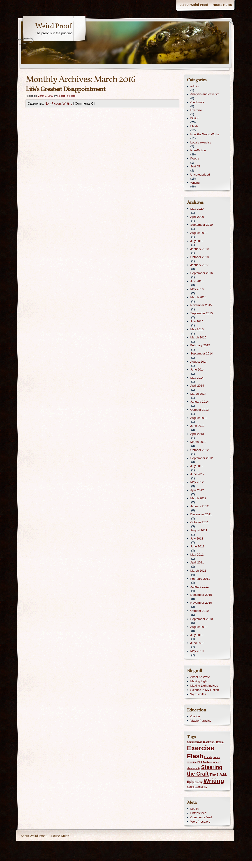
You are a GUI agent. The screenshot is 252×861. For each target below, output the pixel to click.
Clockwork (197, 102)
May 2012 (197, 482)
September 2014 (201, 353)
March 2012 (198, 498)
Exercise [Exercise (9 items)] (200, 748)
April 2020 (197, 216)
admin (194, 86)
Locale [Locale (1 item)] (208, 757)
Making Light (199, 681)
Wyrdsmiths (198, 694)
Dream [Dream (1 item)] (220, 742)
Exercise (196, 110)
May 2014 (197, 377)
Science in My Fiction (204, 690)
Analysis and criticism (204, 94)
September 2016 (201, 273)
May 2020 (197, 208)
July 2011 (196, 538)
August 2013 (198, 418)
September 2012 (201, 458)
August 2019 (198, 233)
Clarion (195, 716)
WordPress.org (200, 821)
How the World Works (205, 134)
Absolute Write (200, 677)
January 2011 (199, 586)
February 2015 (200, 345)
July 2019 (196, 241)
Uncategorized (200, 174)
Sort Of (195, 166)
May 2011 (197, 554)
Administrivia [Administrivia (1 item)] (194, 742)
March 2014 (198, 393)
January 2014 (199, 401)
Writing (67, 103)
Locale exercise (200, 142)
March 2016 (198, 297)
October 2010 (199, 610)
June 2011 (197, 546)
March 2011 (198, 570)
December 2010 (201, 594)
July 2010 (196, 635)
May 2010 (197, 651)
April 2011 (197, 562)
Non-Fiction (53, 103)
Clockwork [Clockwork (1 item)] (209, 742)
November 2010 (201, 602)
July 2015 (196, 321)
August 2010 (198, 627)
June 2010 (197, 643)
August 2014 (198, 361)
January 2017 (199, 265)
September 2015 (201, 313)
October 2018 (199, 257)
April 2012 (197, 490)
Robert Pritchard (66, 95)
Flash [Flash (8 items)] (195, 756)
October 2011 (199, 522)
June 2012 (197, 474)
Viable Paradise (201, 720)
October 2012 (199, 450)
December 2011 (201, 514)
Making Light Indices (204, 685)
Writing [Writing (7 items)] (213, 780)
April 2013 (197, 434)
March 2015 (198, 337)
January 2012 (199, 506)
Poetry (194, 158)
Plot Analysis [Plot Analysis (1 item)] (205, 762)
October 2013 (199, 409)
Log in (194, 808)
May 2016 (197, 289)
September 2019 (201, 224)
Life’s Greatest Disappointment (65, 89)
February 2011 (200, 578)
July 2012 (196, 466)
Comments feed (201, 817)
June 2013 (197, 425)
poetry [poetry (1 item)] (217, 762)
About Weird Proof (194, 5)
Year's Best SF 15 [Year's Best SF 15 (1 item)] (197, 787)
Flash (194, 126)
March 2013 (198, 441)
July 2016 (196, 281)
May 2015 (197, 329)
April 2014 (197, 385)
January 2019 (199, 249)
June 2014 (197, 369)
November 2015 (201, 305)
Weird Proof (53, 26)
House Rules (222, 5)
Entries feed (198, 813)
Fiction (194, 118)
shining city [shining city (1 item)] (193, 768)
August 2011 (198, 530)
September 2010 (201, 619)
